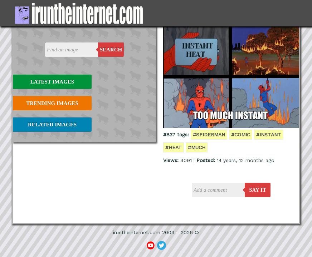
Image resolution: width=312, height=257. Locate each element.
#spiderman (209, 134)
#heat (173, 147)
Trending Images (52, 103)
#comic (240, 134)
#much (196, 147)
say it (257, 190)
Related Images (52, 124)
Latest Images (52, 82)
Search (111, 49)
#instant (268, 134)
